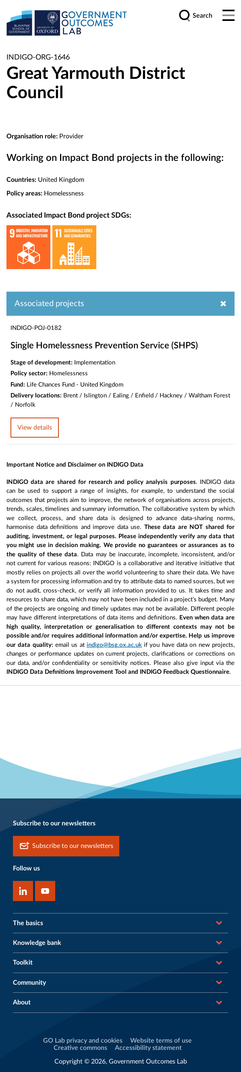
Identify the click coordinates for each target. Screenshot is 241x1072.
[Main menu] (228, 16)
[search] (195, 16)
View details (34, 427)
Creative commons (80, 1048)
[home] (66, 23)
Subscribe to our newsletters (66, 846)
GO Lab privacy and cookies (83, 1040)
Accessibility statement (148, 1048)
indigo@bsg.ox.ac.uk (114, 645)
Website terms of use (161, 1040)
